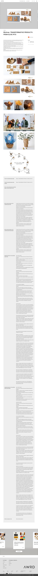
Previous (0, 15)
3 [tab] (18, 27)
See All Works (19, 551)
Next (37, 15)
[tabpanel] (19, 15)
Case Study (10, 563)
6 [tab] (22, 27)
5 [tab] (21, 27)
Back (4, 556)
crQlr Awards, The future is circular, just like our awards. (32, 42)
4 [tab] (19, 27)
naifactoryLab (31, 37)
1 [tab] (15, 27)
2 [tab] (16, 27)
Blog (3, 563)
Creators (4, 566)
